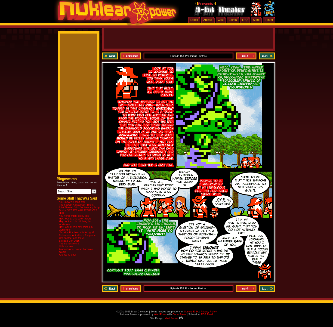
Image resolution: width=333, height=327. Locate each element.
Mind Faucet (173, 318)
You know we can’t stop (72, 202)
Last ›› (266, 56)
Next (246, 56)
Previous (130, 56)
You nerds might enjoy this (74, 215)
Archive (208, 20)
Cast (221, 20)
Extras (233, 20)
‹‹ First (110, 56)
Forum (269, 20)
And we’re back (67, 254)
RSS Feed (207, 314)
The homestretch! (69, 243)
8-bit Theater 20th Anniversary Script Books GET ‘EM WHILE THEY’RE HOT (79, 210)
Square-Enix (191, 311)
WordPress (160, 314)
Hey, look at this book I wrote (75, 218)
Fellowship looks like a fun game (77, 235)
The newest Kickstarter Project (76, 204)
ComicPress (179, 314)
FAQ (245, 20)
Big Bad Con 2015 (69, 240)
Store (256, 20)
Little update (66, 246)
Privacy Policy (208, 311)
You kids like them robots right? (76, 232)
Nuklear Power (115, 14)
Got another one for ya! (72, 238)
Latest (194, 20)
